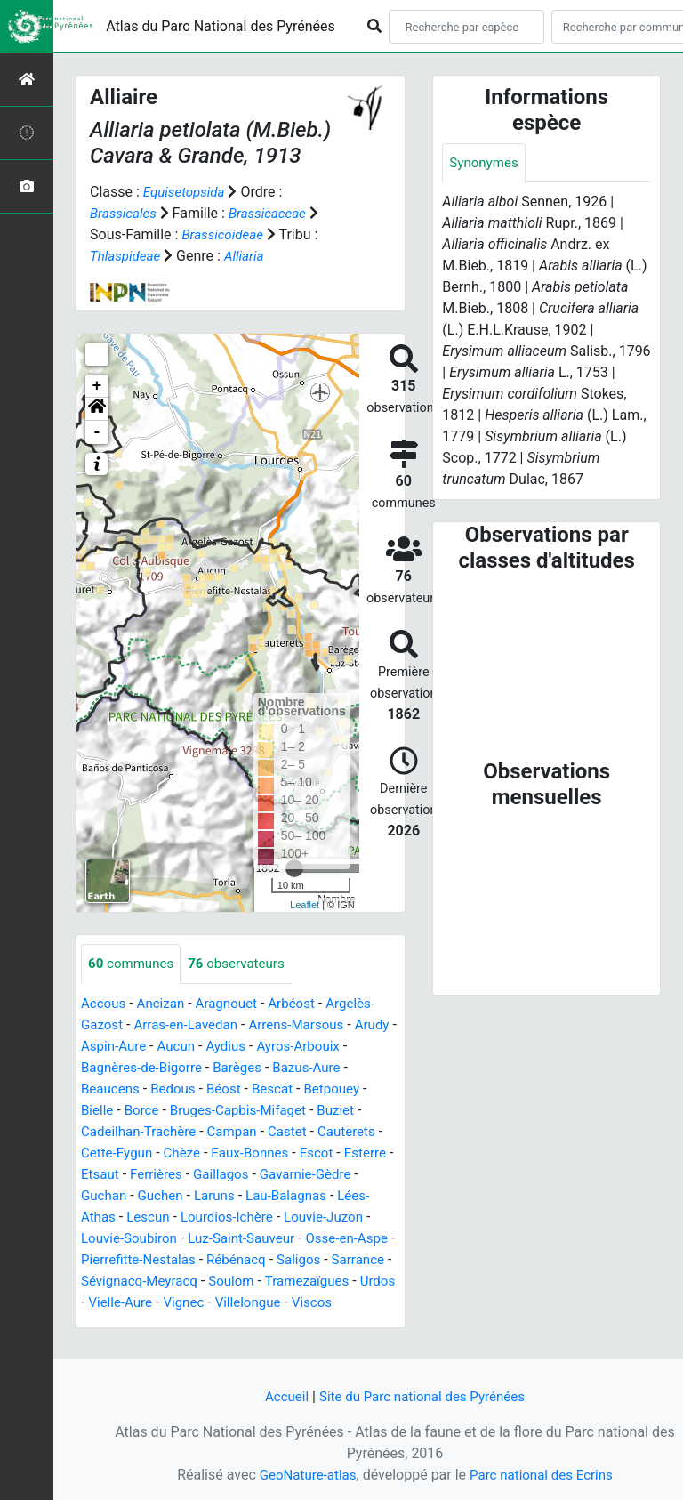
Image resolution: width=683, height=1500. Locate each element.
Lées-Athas (185, 1217)
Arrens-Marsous (308, 1025)
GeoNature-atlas (303, 1474)
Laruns (329, 1196)
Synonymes (485, 163)
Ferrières (262, 1174)
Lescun (254, 1217)
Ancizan (165, 1004)
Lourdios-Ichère (338, 1217)
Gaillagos (330, 1174)
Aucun (229, 1046)
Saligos (178, 1281)
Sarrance (241, 1281)
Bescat (322, 1089)
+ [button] (97, 386)
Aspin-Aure (163, 1046)
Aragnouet (234, 1004)
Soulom (171, 1302)
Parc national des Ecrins (544, 1474)
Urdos (324, 1302)
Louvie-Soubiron (227, 1238)
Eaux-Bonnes (331, 1153)
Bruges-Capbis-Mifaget (317, 1110)
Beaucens (152, 1089)
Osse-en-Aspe (186, 1260)
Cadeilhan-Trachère (192, 1132)
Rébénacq (112, 1281)
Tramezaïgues (249, 1302)
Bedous (219, 1089)
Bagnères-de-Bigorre (205, 1068)
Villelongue (210, 1324)
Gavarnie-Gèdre (129, 1196)
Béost (271, 1089)
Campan (290, 1132)
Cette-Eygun (191, 1153)
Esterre (149, 1174)
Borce (215, 1110)
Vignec (143, 1324)
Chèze (259, 1153)
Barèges (306, 1068)
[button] (96, 409)
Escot (99, 1174)
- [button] (97, 432)
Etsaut (203, 1174)
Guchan (213, 1196)
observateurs (244, 964)
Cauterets (111, 1153)
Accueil (280, 1396)
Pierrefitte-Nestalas (302, 1260)
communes (133, 964)
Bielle (168, 1110)
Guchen (272, 1196)
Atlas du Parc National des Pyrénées (220, 26)
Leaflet (304, 904)
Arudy (99, 1046)
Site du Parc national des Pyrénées (423, 1396)
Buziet (100, 1132)
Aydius (281, 1046)
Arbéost (302, 1004)
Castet (348, 1132)
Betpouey (111, 1110)
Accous (104, 1004)
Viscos (277, 1324)
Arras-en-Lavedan (191, 1025)
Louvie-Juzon (123, 1238)
